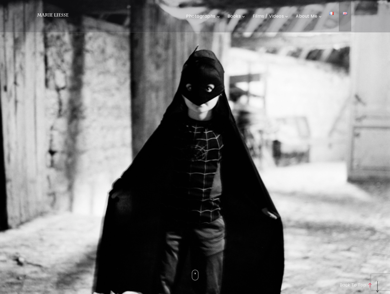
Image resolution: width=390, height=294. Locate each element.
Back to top (356, 285)
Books (234, 16)
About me (306, 16)
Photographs (201, 16)
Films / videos (268, 16)
